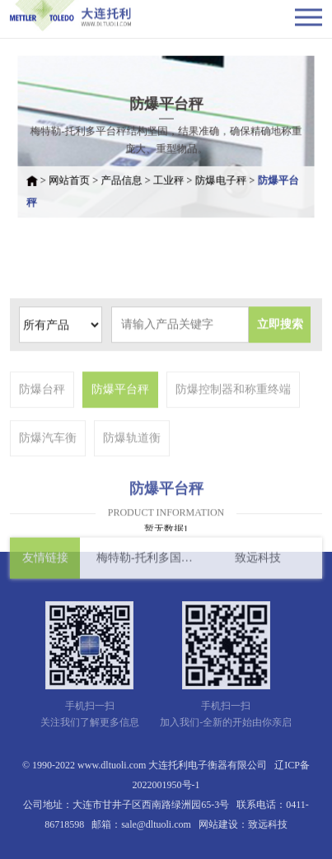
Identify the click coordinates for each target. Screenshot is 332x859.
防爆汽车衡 (48, 468)
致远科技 (258, 562)
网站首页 (77, 177)
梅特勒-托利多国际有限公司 (144, 562)
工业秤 (168, 177)
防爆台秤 (42, 419)
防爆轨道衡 (132, 468)
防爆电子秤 (217, 177)
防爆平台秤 (120, 419)
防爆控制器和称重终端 (233, 419)
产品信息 (125, 177)
